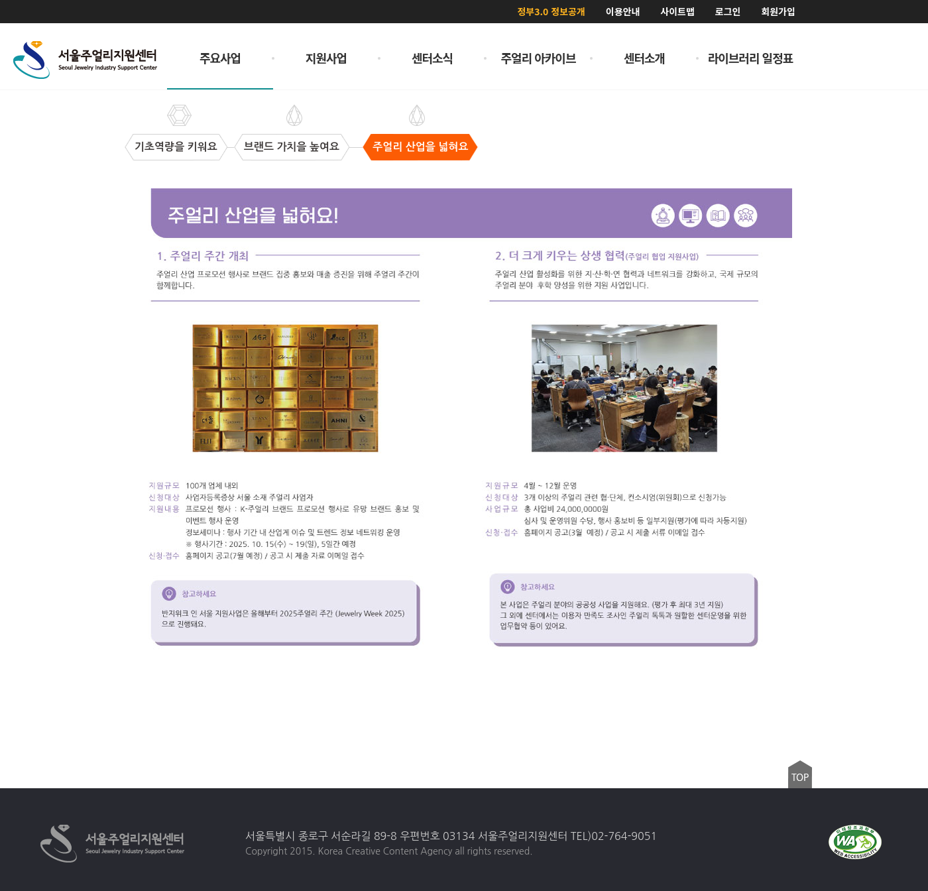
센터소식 (432, 57)
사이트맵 (677, 11)
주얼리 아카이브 (538, 57)
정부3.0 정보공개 (551, 11)
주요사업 (220, 57)
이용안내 (623, 11)
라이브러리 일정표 (750, 57)
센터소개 (644, 57)
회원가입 (778, 11)
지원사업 (326, 57)
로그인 (728, 11)
